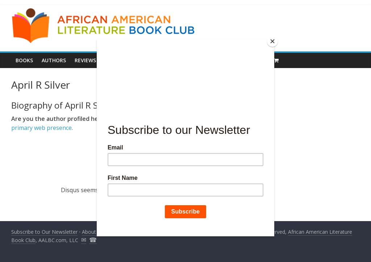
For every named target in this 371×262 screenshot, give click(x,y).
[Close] (272, 41)
